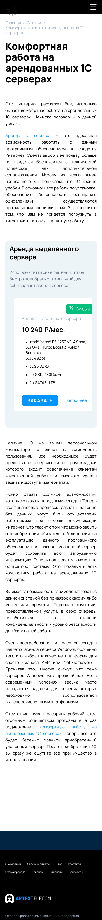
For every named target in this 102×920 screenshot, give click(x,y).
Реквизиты (76, 872)
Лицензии (56, 872)
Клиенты (37, 872)
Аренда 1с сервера (27, 135)
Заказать (40, 400)
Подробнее (75, 400)
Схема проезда (15, 872)
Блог (59, 864)
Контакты (74, 864)
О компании (13, 864)
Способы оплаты (38, 864)
